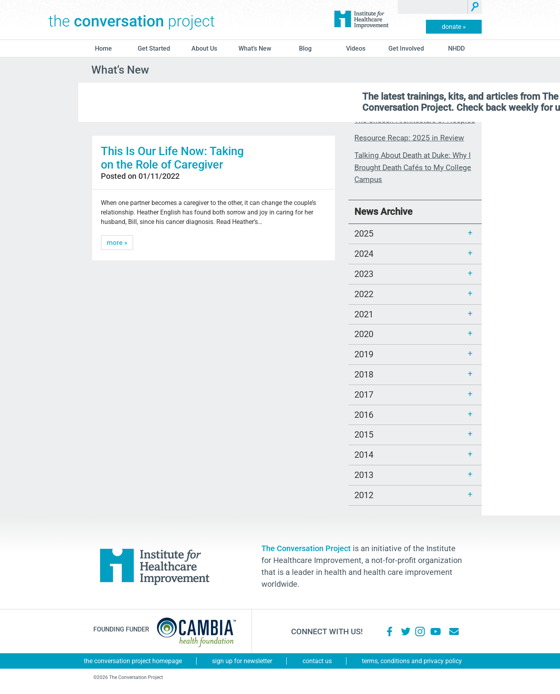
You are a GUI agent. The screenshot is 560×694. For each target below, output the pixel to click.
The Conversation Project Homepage (133, 661)
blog (305, 48)
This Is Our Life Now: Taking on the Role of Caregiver (172, 157)
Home (103, 48)
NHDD (456, 48)
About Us (204, 48)
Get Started (154, 48)
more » (117, 243)
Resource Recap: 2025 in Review (409, 137)
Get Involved (406, 48)
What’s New (254, 48)
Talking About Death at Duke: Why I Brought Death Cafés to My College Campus (412, 167)
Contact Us (317, 661)
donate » (454, 26)
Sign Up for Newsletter (242, 661)
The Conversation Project (132, 20)
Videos (355, 48)
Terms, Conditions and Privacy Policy (412, 661)
